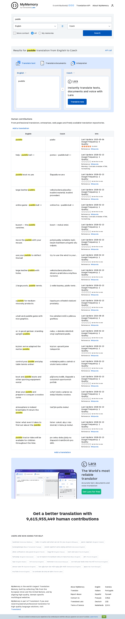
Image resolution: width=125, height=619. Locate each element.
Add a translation (21, 128)
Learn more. (94, 617)
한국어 (107, 605)
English (97, 587)
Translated (77, 601)
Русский (108, 594)
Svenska (108, 587)
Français (98, 598)
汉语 (106, 601)
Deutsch (98, 601)
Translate (74, 590)
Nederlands (99, 605)
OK (104, 617)
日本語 (107, 598)
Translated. (16, 609)
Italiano (98, 590)
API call (108, 50)
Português (109, 590)
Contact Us (75, 598)
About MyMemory (101, 5)
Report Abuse (76, 594)
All (34, 33)
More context (21, 33)
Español (98, 594)
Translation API (83, 5)
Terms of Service (77, 605)
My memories (46, 33)
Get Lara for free (91, 491)
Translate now (77, 101)
